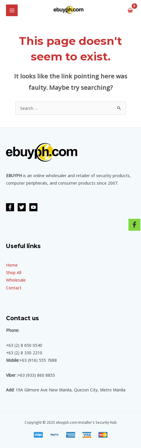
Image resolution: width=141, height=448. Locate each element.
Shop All (13, 272)
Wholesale (16, 280)
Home (12, 265)
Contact (14, 288)
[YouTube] (33, 207)
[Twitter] (22, 207)
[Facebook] (10, 207)
